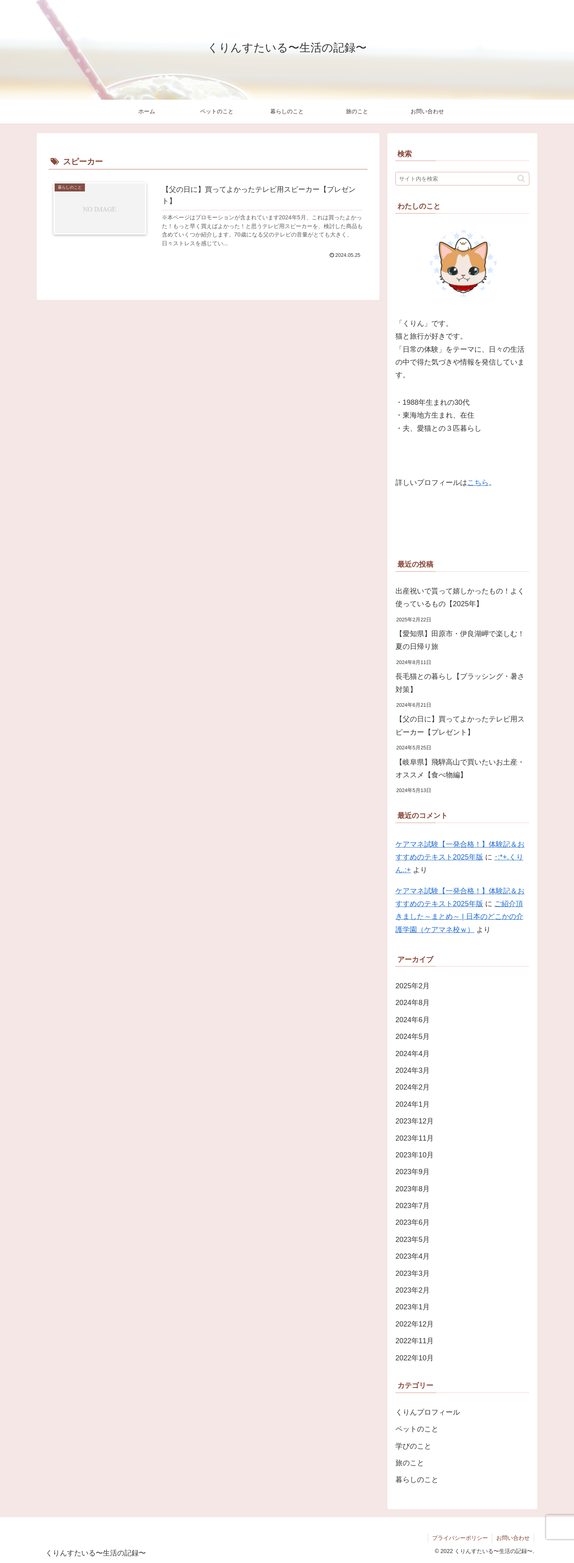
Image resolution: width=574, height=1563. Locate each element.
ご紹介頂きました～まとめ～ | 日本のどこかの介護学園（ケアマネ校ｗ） (459, 917)
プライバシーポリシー (460, 1538)
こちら (478, 483)
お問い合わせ (513, 1538)
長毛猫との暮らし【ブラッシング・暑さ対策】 (460, 682)
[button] (521, 178)
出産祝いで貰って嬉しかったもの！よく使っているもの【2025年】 (460, 597)
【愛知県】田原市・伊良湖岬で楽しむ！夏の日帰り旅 (460, 640)
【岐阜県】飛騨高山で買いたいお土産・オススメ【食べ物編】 (460, 768)
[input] (462, 178)
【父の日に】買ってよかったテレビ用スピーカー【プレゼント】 (460, 725)
